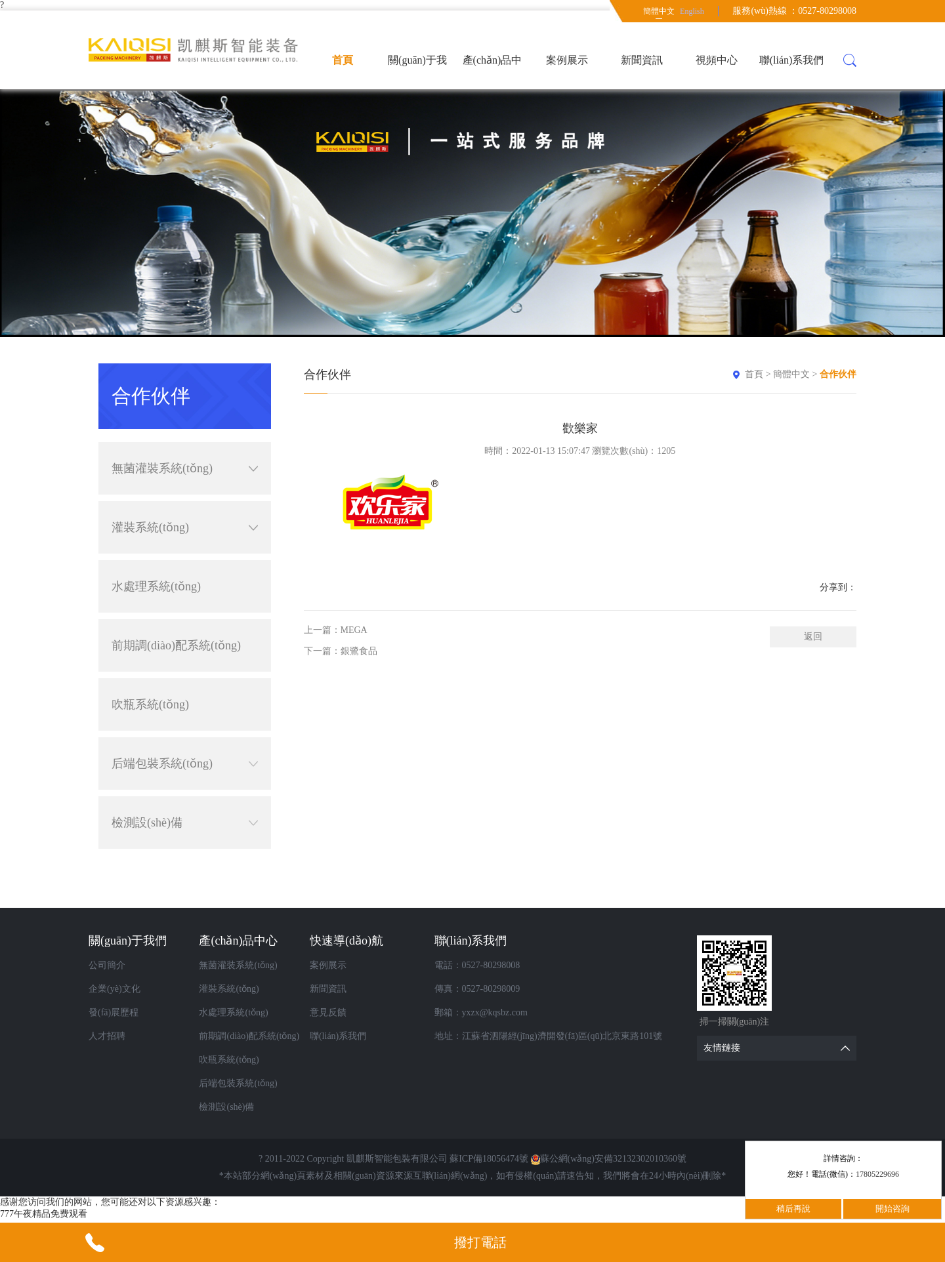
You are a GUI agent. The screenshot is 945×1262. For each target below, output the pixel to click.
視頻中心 (717, 60)
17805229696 (877, 1174)
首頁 (342, 60)
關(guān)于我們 (417, 71)
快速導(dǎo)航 (346, 940)
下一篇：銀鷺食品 (340, 651)
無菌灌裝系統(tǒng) (185, 468)
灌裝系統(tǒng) (185, 527)
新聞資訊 (642, 60)
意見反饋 (328, 1012)
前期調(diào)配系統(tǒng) (176, 645)
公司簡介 (107, 965)
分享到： (838, 587)
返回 (813, 636)
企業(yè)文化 (114, 989)
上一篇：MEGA (336, 630)
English (692, 11)
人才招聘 (107, 1036)
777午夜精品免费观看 (43, 1214)
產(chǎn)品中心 (492, 71)
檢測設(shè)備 (185, 822)
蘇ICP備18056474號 (489, 1159)
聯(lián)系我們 (791, 60)
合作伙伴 (838, 374)
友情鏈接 (780, 1048)
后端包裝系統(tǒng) (185, 763)
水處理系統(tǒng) (156, 586)
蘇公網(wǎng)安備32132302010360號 (608, 1159)
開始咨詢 (892, 1208)
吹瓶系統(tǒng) (150, 704)
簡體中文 (659, 11)
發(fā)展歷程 (113, 1012)
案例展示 (567, 60)
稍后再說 (793, 1208)
